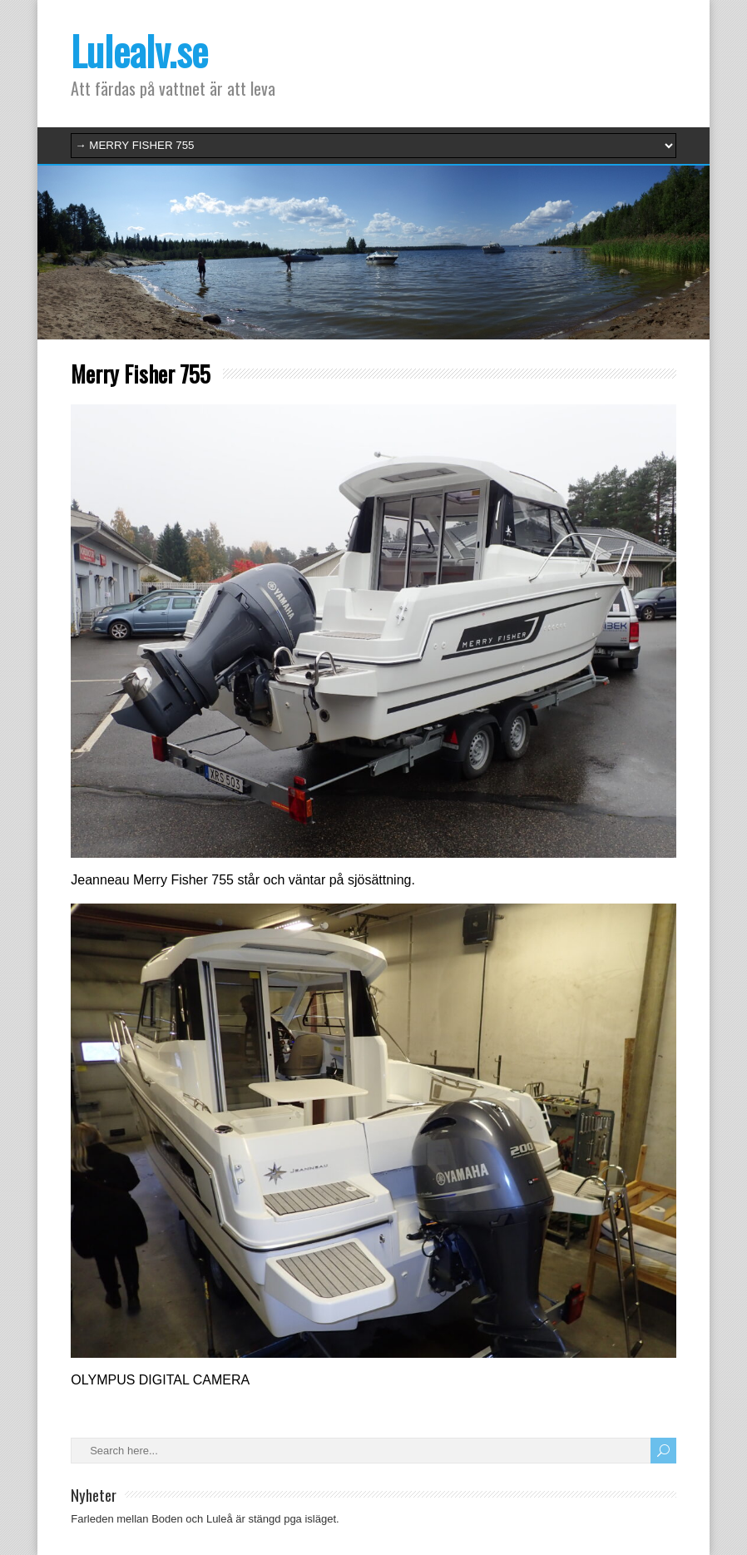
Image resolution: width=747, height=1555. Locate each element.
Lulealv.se (139, 50)
